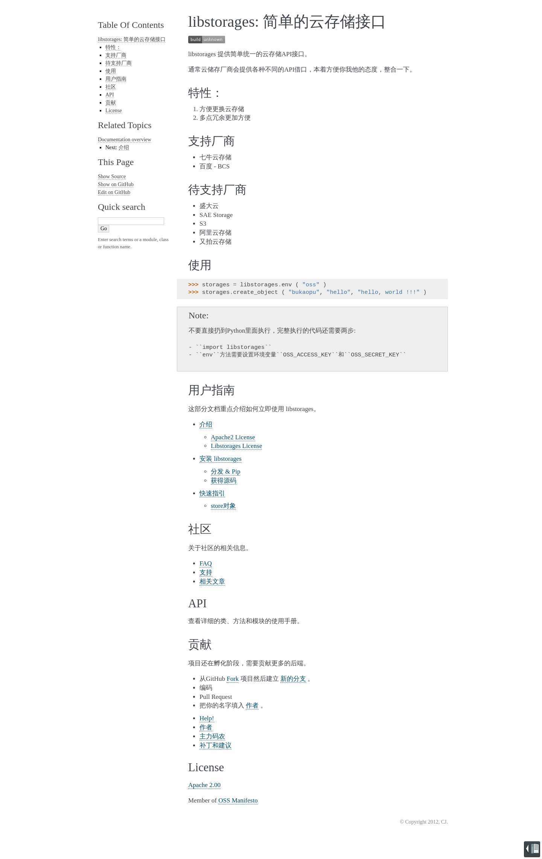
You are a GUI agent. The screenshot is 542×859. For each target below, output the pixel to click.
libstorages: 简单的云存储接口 (132, 39)
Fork (233, 678)
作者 (252, 705)
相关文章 (212, 581)
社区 (110, 87)
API (109, 95)
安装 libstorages (220, 458)
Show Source (112, 176)
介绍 (205, 424)
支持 (205, 572)
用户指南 (115, 79)
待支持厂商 (118, 63)
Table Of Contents (131, 25)
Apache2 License (233, 437)
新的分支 (293, 678)
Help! (206, 718)
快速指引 (212, 493)
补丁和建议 (215, 745)
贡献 (110, 102)
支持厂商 (115, 55)
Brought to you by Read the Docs (532, 849)
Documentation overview (124, 139)
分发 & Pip (225, 471)
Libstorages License (236, 445)
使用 (110, 71)
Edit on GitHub (114, 192)
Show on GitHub (116, 184)
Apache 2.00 (204, 785)
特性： (113, 47)
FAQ (205, 563)
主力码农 (212, 736)
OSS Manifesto (237, 800)
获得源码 (223, 480)
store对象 (223, 505)
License (113, 110)
